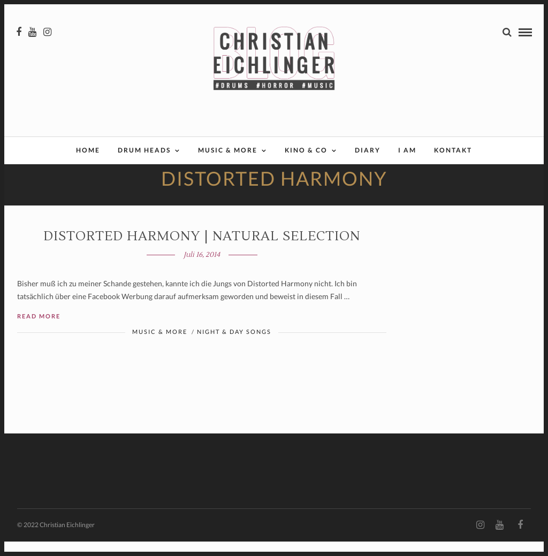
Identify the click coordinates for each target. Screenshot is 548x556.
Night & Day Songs (234, 345)
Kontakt (453, 151)
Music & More (227, 151)
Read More (38, 329)
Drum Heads (144, 151)
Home (88, 151)
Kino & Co (306, 151)
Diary (367, 151)
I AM (407, 151)
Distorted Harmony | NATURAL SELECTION (201, 250)
